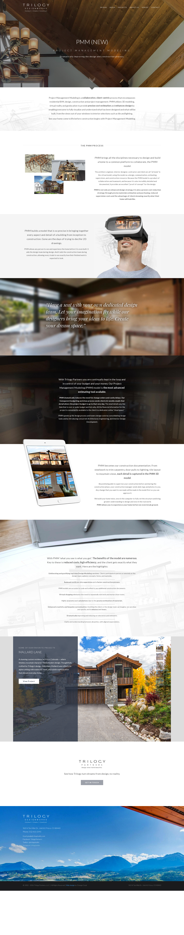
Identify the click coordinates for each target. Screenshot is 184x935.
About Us (134, 7)
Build (112, 7)
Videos (145, 7)
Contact (155, 7)
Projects (122, 7)
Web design (70, 885)
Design (103, 7)
